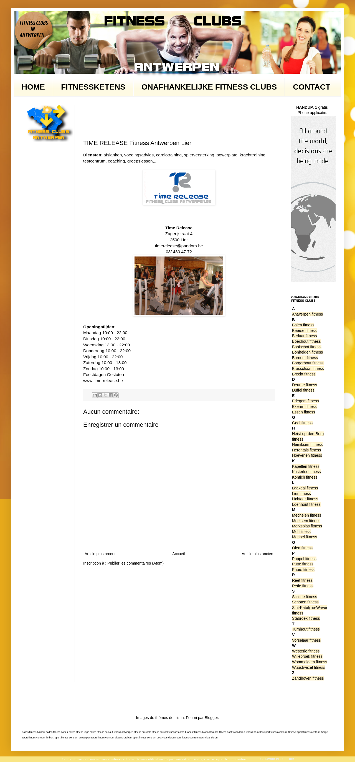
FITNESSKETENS (93, 87)
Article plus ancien (257, 554)
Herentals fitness (306, 450)
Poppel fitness (304, 559)
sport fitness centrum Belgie (312, 732)
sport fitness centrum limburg (38, 737)
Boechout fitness (306, 341)
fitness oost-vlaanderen (232, 732)
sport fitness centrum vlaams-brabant (111, 737)
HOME (33, 87)
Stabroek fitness (306, 618)
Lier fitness (301, 493)
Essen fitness (303, 412)
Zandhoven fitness (308, 678)
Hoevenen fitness (307, 455)
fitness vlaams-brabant (181, 732)
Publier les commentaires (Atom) (135, 563)
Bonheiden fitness (307, 352)
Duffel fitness (303, 390)
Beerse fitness (304, 330)
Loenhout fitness (306, 504)
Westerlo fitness (306, 651)
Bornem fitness (305, 357)
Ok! (291, 759)
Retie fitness (302, 586)
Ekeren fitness (304, 406)
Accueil (178, 554)
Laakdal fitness (305, 488)
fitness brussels (142, 732)
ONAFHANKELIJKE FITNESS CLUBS (209, 87)
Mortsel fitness (304, 537)
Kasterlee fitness (306, 471)
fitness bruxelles (255, 732)
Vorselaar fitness (306, 640)
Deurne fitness (304, 385)
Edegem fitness (305, 401)
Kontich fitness (304, 477)
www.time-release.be (103, 380)
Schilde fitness (304, 597)
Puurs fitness (303, 569)
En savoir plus (271, 759)
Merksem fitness (306, 521)
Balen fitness (303, 325)
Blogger (211, 717)
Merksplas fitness (307, 526)
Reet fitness (302, 580)
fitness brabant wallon (206, 732)
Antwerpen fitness (307, 314)
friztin (179, 717)
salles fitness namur (57, 732)
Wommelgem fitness (309, 662)
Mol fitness (301, 531)
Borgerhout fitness (308, 363)
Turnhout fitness (306, 629)
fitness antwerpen (123, 732)
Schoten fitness (305, 602)
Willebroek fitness (307, 656)
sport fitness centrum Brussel (280, 732)
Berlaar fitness (304, 336)
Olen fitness (302, 548)
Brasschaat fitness (308, 368)
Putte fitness (302, 564)
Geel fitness (302, 423)
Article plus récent (100, 554)
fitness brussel (160, 732)
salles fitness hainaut (33, 732)
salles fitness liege (79, 732)
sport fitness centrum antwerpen (72, 737)
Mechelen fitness (306, 515)
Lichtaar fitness (305, 499)
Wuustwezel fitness (308, 667)
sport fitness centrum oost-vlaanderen (154, 737)
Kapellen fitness (306, 466)
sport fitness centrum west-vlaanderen (196, 737)
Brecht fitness (304, 374)
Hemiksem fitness (307, 444)
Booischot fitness (306, 347)
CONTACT (311, 87)
